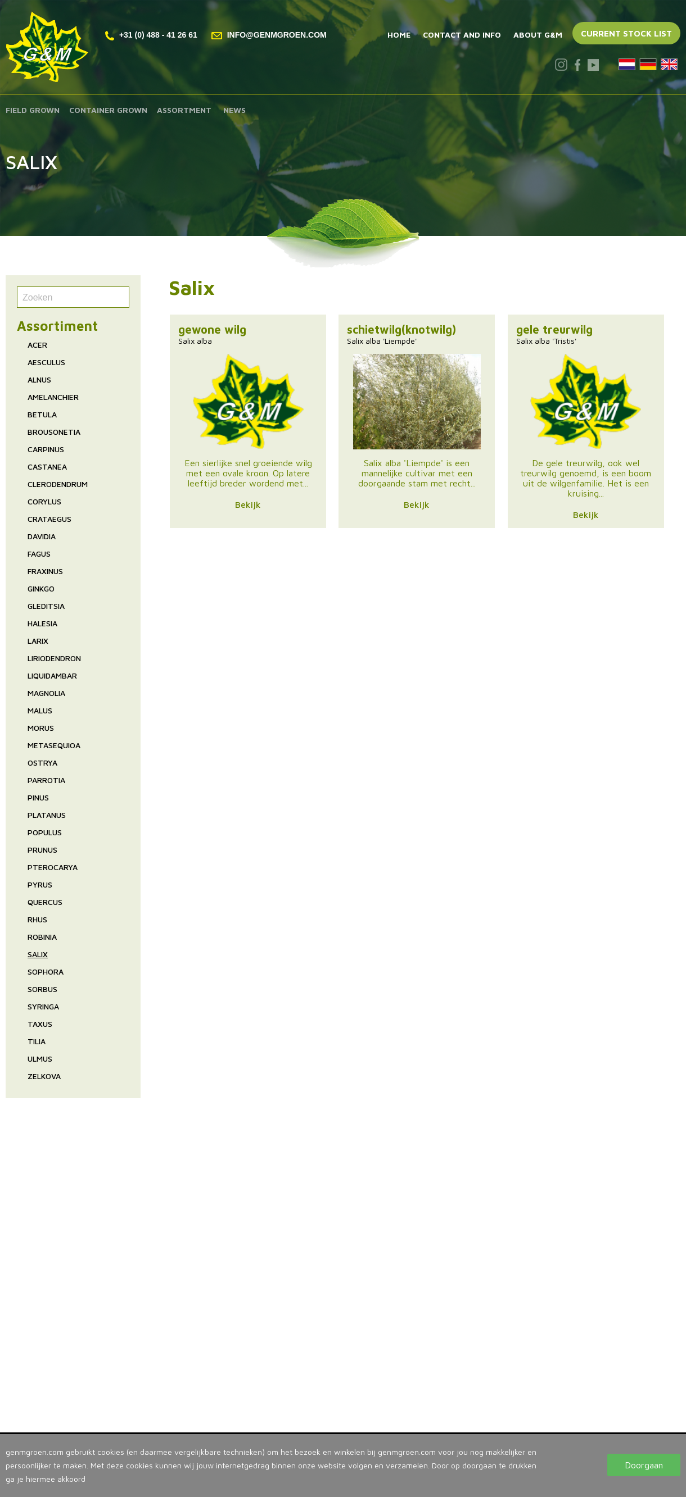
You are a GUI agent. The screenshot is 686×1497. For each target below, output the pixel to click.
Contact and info (462, 34)
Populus (45, 832)
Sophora (46, 971)
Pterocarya (53, 867)
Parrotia (46, 780)
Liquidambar (52, 675)
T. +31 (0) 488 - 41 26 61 (346, 1377)
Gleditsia (46, 606)
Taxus (40, 1024)
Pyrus (40, 884)
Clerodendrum (58, 484)
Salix (38, 954)
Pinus (38, 797)
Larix (38, 640)
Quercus (45, 902)
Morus (41, 727)
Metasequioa (54, 745)
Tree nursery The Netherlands (356, 1258)
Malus (40, 710)
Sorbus (42, 989)
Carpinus (46, 449)
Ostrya (42, 762)
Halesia (42, 623)
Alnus (39, 379)
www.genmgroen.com (339, 1402)
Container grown (108, 110)
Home (398, 34)
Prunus (42, 849)
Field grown (33, 110)
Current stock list (626, 33)
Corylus (44, 501)
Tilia (37, 1041)
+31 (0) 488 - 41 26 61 (151, 34)
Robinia (42, 936)
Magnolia (46, 693)
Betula (42, 414)
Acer (37, 344)
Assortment (184, 110)
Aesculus (46, 362)
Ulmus (40, 1058)
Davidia (42, 536)
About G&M (537, 34)
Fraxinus (45, 571)
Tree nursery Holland (337, 1246)
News (234, 110)
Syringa (43, 1006)
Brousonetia (54, 431)
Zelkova (44, 1076)
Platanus (47, 815)
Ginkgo (41, 588)
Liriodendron (54, 658)
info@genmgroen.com (269, 34)
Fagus (39, 553)
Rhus (37, 919)
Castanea (47, 466)
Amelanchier (53, 397)
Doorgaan (644, 1465)
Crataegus (49, 519)
